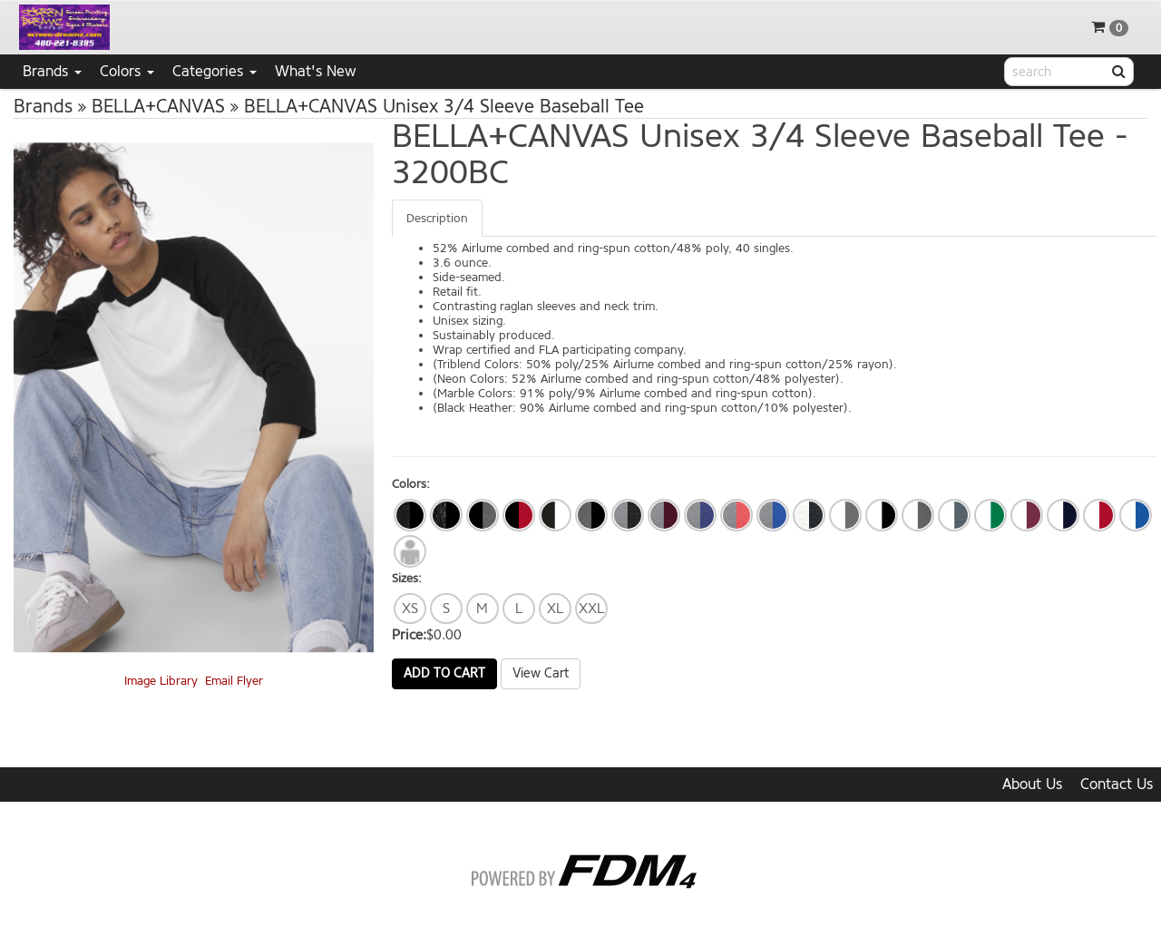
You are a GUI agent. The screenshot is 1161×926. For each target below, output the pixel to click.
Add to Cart (444, 673)
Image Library (161, 680)
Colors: (411, 484)
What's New (315, 71)
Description (437, 218)
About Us (1032, 784)
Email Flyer (234, 680)
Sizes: (407, 578)
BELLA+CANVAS (158, 106)
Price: (409, 635)
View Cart (540, 673)
